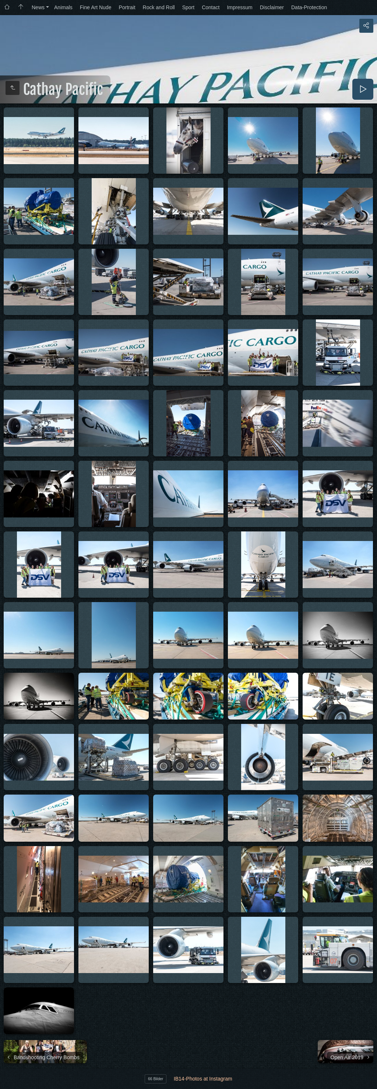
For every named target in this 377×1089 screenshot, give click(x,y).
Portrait (127, 7)
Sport (188, 7)
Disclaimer (272, 7)
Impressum (239, 7)
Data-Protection (309, 7)
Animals (63, 7)
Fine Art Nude (96, 7)
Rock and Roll (159, 7)
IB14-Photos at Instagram (203, 1079)
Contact (210, 7)
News (38, 7)
